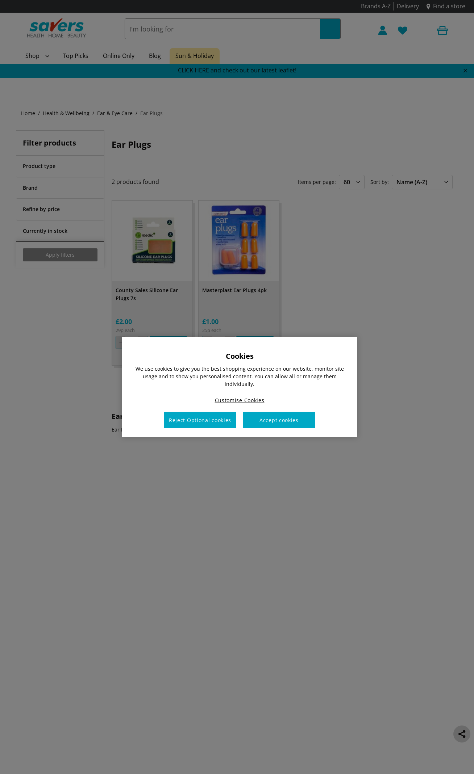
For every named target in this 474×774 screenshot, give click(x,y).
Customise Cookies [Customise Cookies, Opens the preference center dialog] (240, 400)
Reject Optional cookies (200, 420)
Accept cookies (279, 420)
